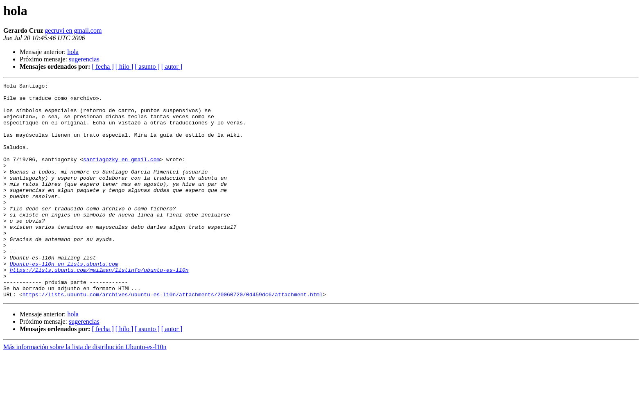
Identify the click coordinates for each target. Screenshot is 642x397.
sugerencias (84, 59)
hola (73, 51)
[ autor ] (172, 66)
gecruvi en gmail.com (73, 30)
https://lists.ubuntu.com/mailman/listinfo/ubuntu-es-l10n (99, 307)
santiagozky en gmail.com (121, 175)
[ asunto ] (147, 66)
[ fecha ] (102, 66)
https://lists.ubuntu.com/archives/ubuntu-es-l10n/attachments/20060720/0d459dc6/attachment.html (173, 337)
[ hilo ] (124, 66)
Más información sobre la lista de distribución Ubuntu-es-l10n (85, 389)
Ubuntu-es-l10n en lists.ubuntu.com (64, 300)
